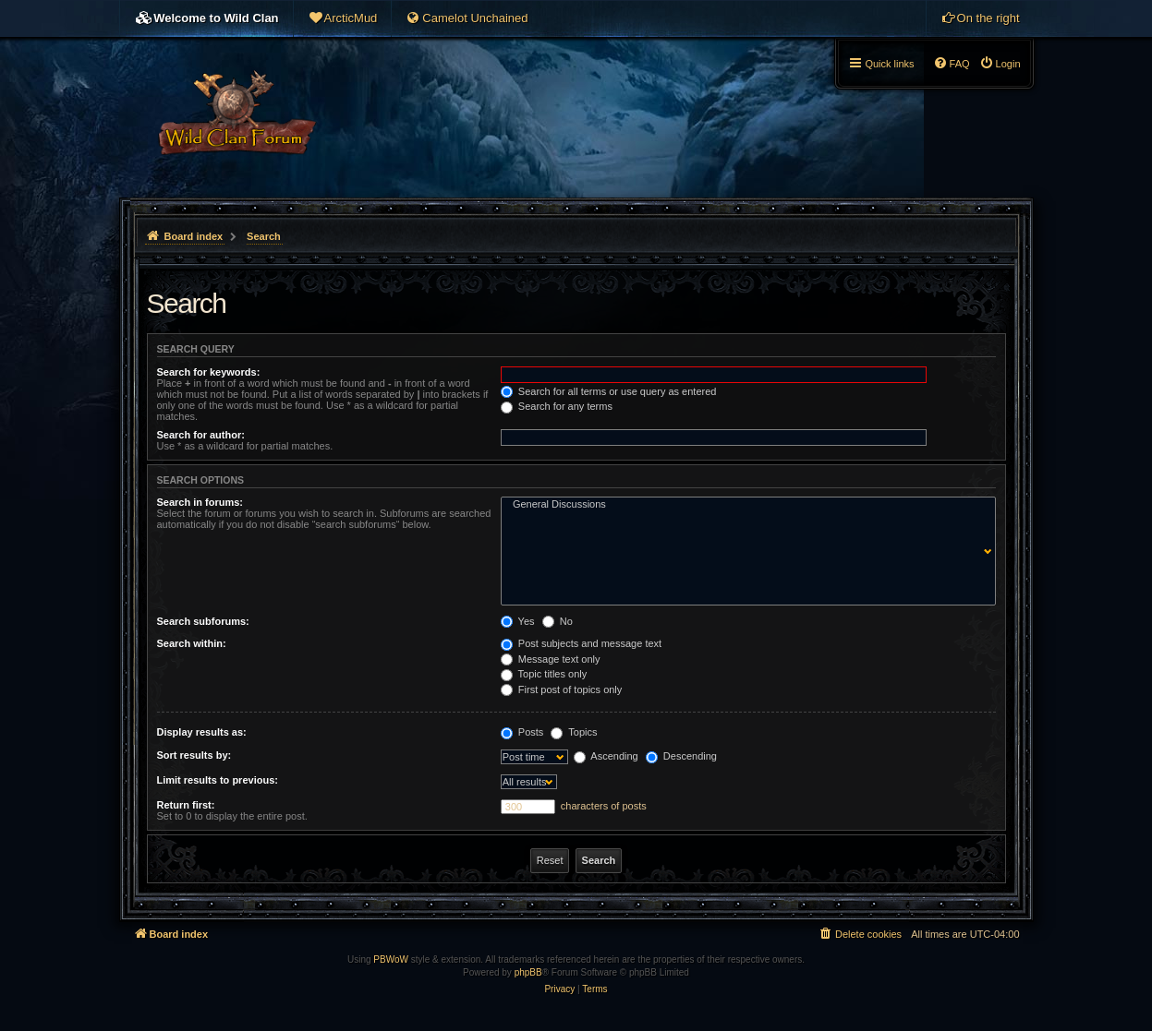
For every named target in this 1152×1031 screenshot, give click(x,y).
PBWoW (390, 959)
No (557, 621)
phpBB (528, 972)
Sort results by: (194, 755)
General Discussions (744, 504)
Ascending (606, 755)
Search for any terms (556, 406)
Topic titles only (544, 673)
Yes (518, 621)
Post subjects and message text (581, 643)
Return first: (186, 804)
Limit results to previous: (217, 779)
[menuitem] (343, 18)
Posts (522, 731)
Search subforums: (203, 621)
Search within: (191, 643)
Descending (681, 755)
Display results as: (202, 731)
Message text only (550, 659)
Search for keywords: (209, 372)
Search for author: (201, 434)
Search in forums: (200, 502)
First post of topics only (562, 689)
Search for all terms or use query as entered (609, 391)
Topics (574, 731)
